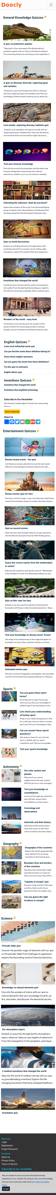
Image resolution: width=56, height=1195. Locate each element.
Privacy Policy (8, 1160)
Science (6, 918)
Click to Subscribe (12, 412)
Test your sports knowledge (34, 749)
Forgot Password (10, 1149)
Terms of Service (10, 1164)
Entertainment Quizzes (19, 431)
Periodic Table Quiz (11, 946)
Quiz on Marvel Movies (16, 528)
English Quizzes (15, 342)
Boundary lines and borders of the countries (38, 865)
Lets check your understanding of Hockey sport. (35, 713)
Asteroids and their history (37, 822)
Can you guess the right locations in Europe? (36, 899)
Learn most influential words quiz (19, 346)
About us (6, 1157)
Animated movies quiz (16, 669)
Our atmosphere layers (13, 1029)
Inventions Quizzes (17, 380)
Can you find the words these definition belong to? (27, 351)
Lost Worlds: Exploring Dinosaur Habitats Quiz (26, 125)
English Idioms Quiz (13, 372)
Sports (8, 689)
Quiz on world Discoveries (16, 241)
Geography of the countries (38, 847)
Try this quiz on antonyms (16, 367)
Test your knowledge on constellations (36, 791)
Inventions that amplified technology (21, 390)
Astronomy (11, 767)
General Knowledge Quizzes (23, 17)
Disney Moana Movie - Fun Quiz (20, 459)
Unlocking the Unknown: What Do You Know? (25, 202)
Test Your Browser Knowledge (18, 164)
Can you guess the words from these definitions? (26, 362)
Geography (11, 844)
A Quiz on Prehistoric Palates (18, 44)
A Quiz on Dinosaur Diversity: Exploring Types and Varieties (26, 85)
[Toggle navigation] (50, 4)
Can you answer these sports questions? (34, 732)
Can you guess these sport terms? (33, 695)
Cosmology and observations (32, 810)
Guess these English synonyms (18, 357)
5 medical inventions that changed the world (24, 1071)
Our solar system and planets (35, 772)
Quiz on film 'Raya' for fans (18, 600)
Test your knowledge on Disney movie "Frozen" (28, 635)
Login (4, 1142)
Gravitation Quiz (10, 1113)
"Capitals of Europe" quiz (36, 881)
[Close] (6, 1189)
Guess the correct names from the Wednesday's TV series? (29, 564)
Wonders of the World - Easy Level (20, 319)
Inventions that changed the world (21, 280)
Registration (7, 1145)
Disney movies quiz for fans (19, 494)
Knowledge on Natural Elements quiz (20, 987)
